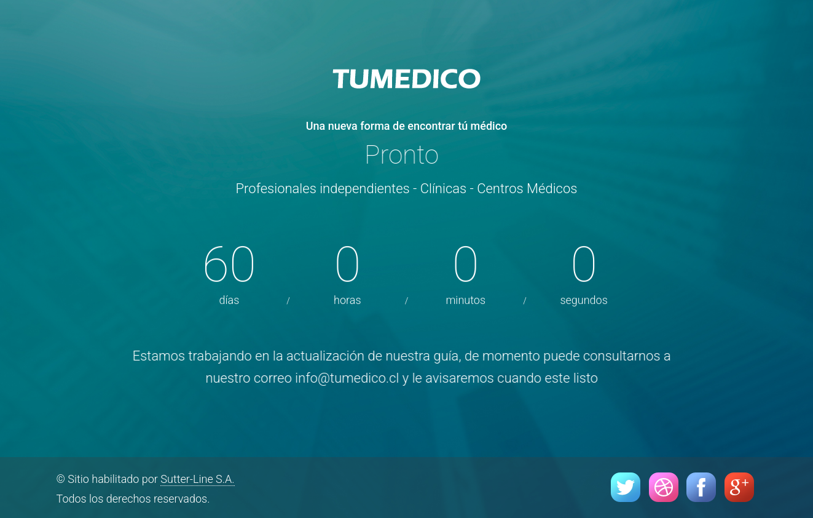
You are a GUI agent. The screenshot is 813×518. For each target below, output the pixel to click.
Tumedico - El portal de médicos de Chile (407, 80)
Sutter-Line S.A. (197, 478)
